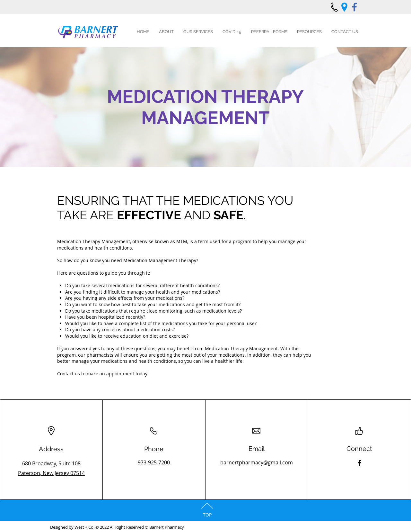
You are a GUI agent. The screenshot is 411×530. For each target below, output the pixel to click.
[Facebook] (359, 463)
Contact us (68, 373)
